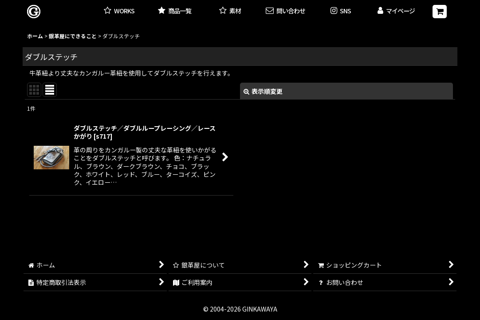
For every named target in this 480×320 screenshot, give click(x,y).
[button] (341, 11)
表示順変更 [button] (263, 91)
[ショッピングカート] (440, 11)
